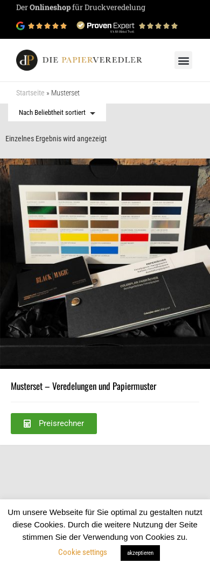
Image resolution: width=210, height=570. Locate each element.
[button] (183, 60)
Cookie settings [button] (82, 552)
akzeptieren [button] (140, 553)
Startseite (30, 92)
